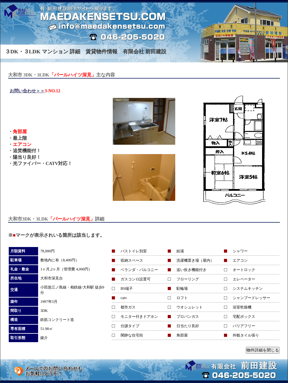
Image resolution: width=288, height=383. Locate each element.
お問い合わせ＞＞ (27, 91)
